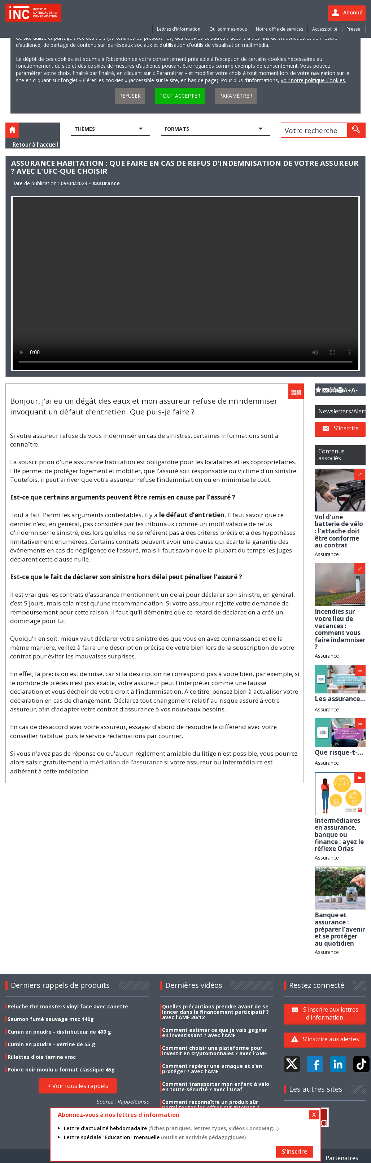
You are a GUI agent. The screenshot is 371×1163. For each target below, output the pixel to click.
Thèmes (84, 128)
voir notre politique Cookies (313, 80)
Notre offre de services (279, 29)
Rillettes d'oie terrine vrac (42, 1056)
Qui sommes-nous (228, 29)
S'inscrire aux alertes (331, 1039)
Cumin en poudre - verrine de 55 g (51, 1044)
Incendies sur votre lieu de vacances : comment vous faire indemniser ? (340, 629)
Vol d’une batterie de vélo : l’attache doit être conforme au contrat (339, 531)
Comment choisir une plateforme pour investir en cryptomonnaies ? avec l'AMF (214, 1050)
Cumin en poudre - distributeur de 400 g (59, 1031)
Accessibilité (324, 29)
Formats (177, 128)
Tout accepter (180, 95)
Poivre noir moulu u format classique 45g (61, 1069)
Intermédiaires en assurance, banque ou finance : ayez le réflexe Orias (339, 834)
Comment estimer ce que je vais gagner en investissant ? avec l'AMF (214, 1032)
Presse (353, 29)
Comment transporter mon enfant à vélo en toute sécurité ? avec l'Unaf (215, 1086)
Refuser (130, 95)
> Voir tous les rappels (78, 1086)
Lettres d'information (178, 29)
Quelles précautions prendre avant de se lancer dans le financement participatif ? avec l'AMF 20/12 (215, 1012)
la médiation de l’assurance (123, 762)
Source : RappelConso (122, 1101)
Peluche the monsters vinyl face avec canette (68, 1006)
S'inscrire (346, 428)
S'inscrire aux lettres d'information (330, 1013)
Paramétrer (235, 95)
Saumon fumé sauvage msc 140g (51, 1019)
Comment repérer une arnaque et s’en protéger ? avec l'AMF (212, 1068)
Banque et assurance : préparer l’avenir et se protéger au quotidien (340, 929)
